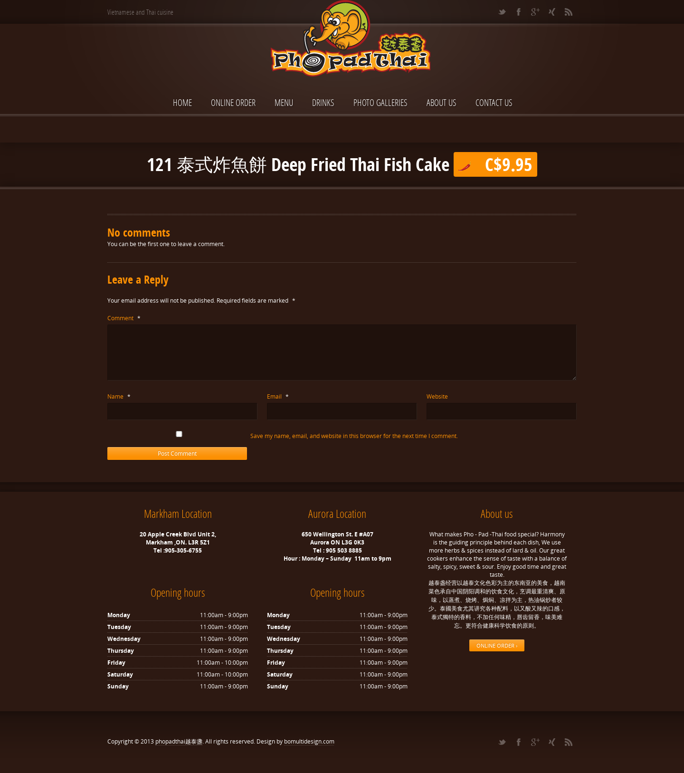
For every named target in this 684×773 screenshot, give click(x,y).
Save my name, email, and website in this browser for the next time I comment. (354, 436)
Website (437, 396)
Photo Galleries (380, 102)
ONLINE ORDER (233, 102)
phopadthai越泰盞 (178, 741)
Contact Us (494, 102)
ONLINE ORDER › (496, 645)
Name (119, 396)
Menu (284, 102)
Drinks (323, 102)
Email (278, 396)
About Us (441, 102)
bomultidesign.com (309, 741)
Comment (124, 318)
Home (182, 102)
